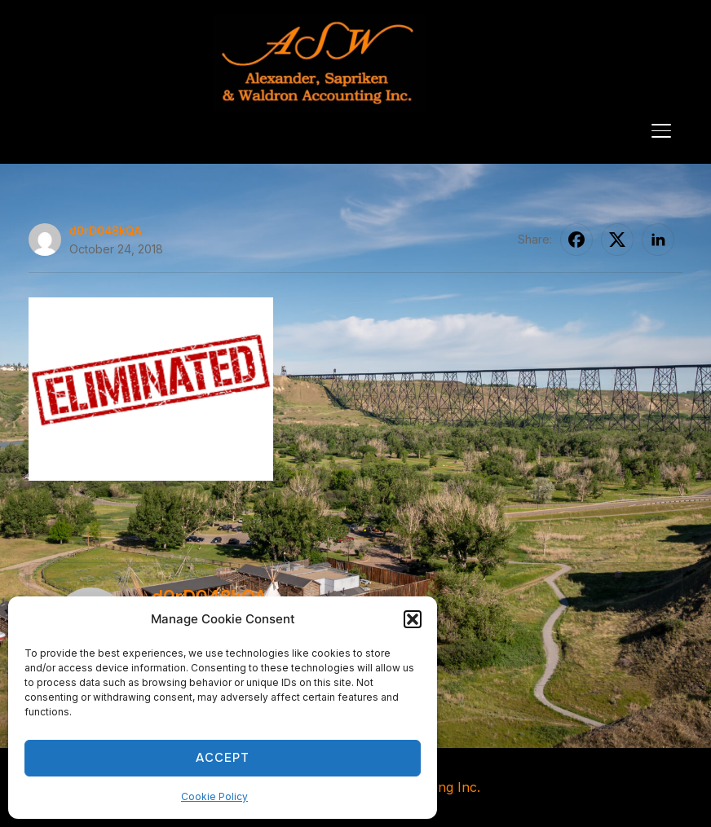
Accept (223, 758)
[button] (412, 619)
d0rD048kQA (105, 230)
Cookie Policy (214, 796)
